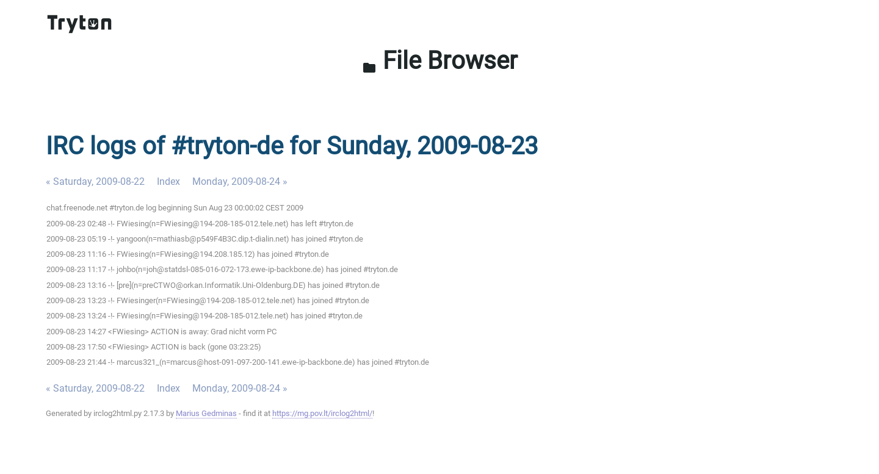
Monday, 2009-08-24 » (240, 181)
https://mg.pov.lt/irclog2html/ (322, 413)
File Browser (440, 60)
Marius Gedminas (206, 413)
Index (168, 181)
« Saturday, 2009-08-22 (95, 181)
